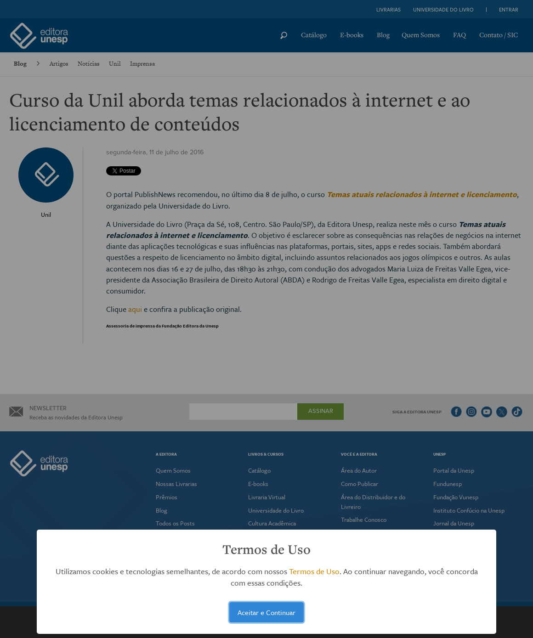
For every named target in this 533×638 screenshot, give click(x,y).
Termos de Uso (314, 571)
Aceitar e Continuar (266, 612)
